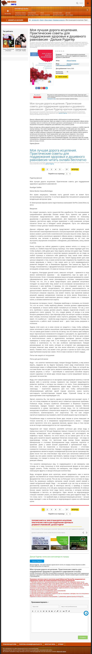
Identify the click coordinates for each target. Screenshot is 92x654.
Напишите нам (51, 98)
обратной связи (61, 651)
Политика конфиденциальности (30, 644)
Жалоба (37, 97)
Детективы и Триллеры (34, 15)
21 (67, 169)
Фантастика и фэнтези (21, 15)
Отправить (83, 637)
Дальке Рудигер (71, 60)
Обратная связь (50, 644)
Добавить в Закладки (14, 20)
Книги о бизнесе (45, 15)
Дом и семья (69, 15)
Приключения (32, 13)
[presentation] (33, 611)
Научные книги (57, 13)
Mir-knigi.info (14, 3)
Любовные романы (20, 13)
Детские (68, 13)
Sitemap (60, 644)
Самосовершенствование (63, 65)
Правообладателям (9, 644)
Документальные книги (60, 15)
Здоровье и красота (72, 64)
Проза (42, 13)
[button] (32, 611)
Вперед (75, 169)
